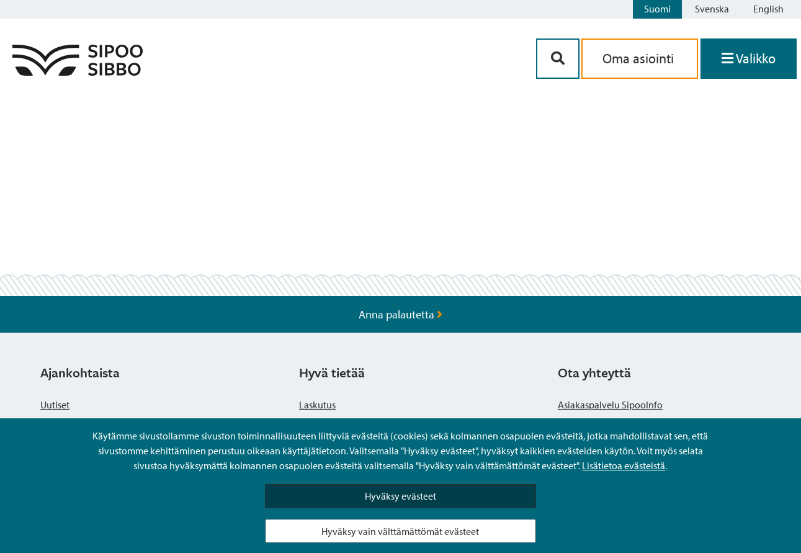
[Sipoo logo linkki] (77, 72)
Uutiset (54, 404)
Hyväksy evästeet (400, 496)
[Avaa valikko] (748, 58)
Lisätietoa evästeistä (623, 465)
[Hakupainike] (557, 58)
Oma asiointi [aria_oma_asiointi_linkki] (639, 58)
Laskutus (317, 404)
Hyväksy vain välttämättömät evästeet (400, 531)
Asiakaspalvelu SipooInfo (610, 404)
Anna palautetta (400, 314)
